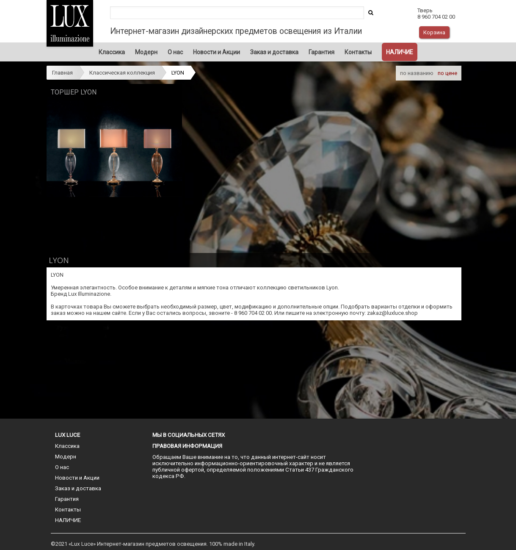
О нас (175, 52)
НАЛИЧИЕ (399, 52)
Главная (62, 72)
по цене (447, 73)
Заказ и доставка (274, 52)
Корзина (434, 32)
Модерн (146, 52)
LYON (177, 72)
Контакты (358, 52)
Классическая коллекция (122, 72)
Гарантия (321, 52)
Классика (112, 52)
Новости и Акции (216, 52)
